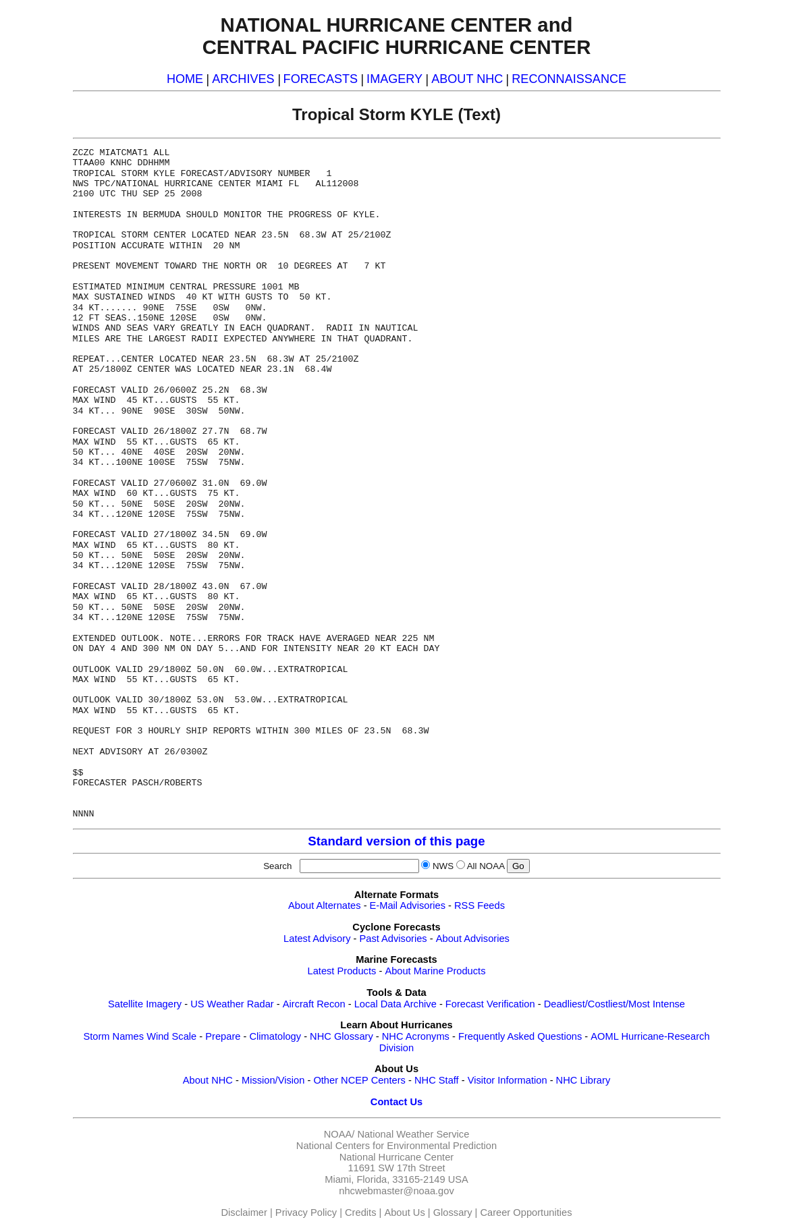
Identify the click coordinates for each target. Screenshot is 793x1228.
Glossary (452, 1212)
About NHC (208, 1080)
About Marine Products (435, 971)
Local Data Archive (395, 1004)
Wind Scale (171, 1036)
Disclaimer (244, 1212)
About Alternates (324, 905)
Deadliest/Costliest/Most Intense (614, 1004)
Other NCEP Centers (359, 1080)
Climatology (275, 1036)
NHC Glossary (341, 1036)
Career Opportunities (526, 1212)
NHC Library (583, 1080)
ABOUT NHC (467, 79)
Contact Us (396, 1101)
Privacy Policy (306, 1212)
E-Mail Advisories (407, 905)
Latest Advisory (316, 938)
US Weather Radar (232, 1004)
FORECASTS (320, 79)
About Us (404, 1212)
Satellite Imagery (145, 1004)
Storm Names (113, 1036)
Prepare (222, 1036)
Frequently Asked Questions (520, 1036)
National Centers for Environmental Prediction (396, 1145)
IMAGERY (394, 79)
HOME (185, 79)
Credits (360, 1212)
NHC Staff (436, 1080)
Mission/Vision (273, 1080)
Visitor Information (507, 1080)
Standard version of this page (396, 841)
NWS (443, 866)
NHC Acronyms (415, 1036)
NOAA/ (339, 1134)
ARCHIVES (243, 79)
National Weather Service (413, 1134)
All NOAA (486, 866)
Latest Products (342, 971)
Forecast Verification (490, 1004)
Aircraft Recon (314, 1004)
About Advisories (473, 938)
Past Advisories (393, 938)
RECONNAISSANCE (569, 79)
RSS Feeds (479, 905)
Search (280, 866)
